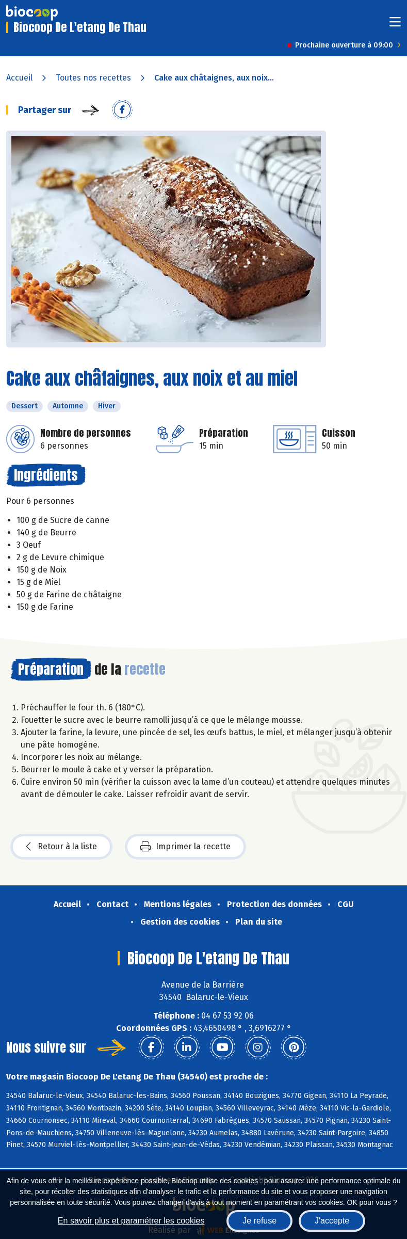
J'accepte (332, 1220)
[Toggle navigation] (395, 25)
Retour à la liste (61, 846)
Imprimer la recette (185, 846)
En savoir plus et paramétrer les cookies (131, 1220)
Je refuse (259, 1220)
